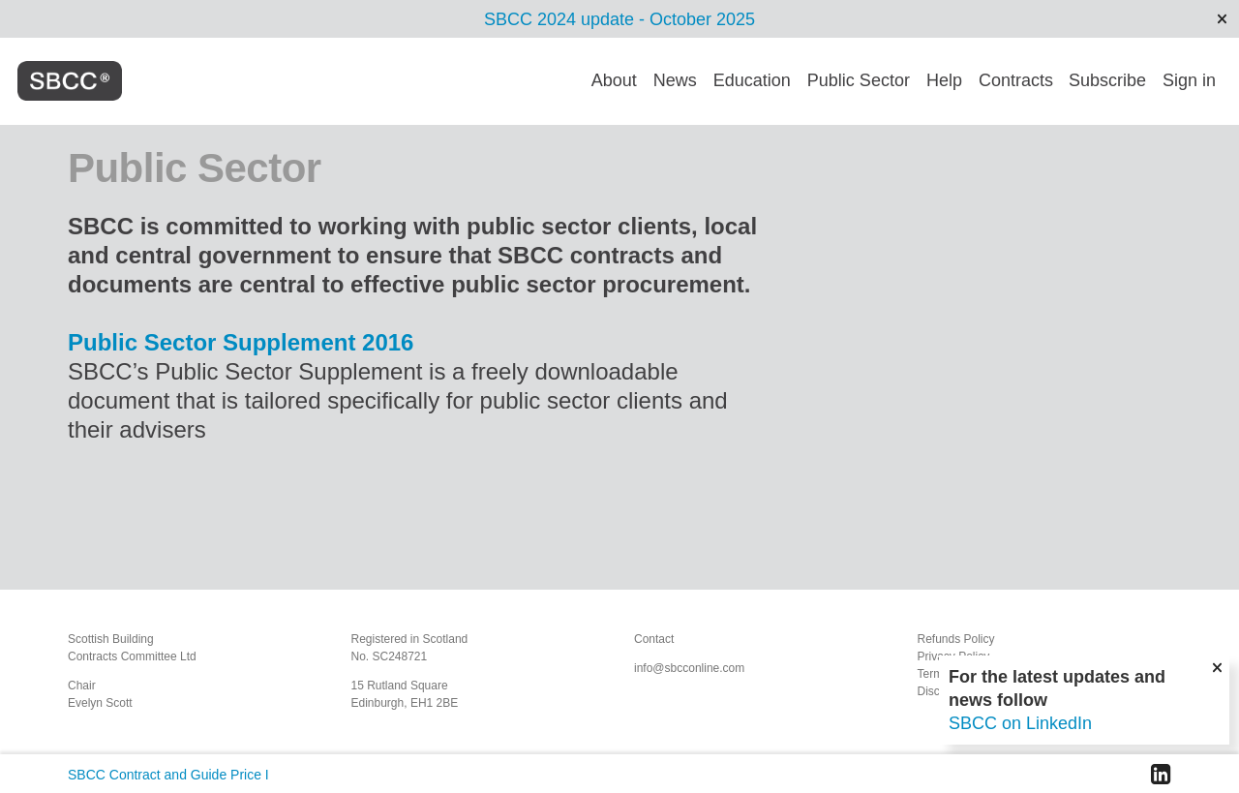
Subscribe (1107, 80)
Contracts (1016, 80)
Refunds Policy (956, 639)
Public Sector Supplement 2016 (240, 342)
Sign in (1189, 80)
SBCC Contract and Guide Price (164, 774)
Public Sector (858, 80)
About (614, 80)
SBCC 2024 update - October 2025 (619, 19)
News (675, 80)
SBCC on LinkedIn (1020, 723)
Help (944, 80)
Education (752, 80)
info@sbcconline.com (689, 668)
